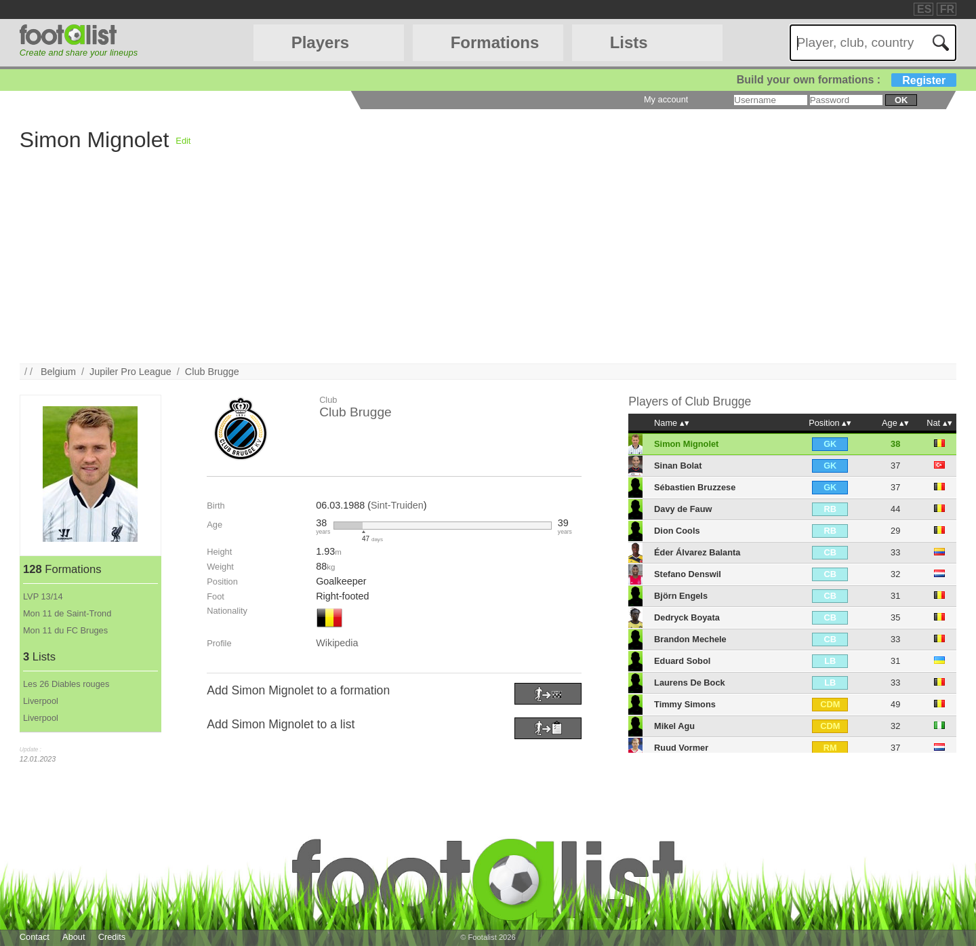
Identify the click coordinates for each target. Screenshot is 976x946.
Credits (112, 937)
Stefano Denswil (687, 574)
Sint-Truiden (397, 505)
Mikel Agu (674, 726)
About (73, 937)
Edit (183, 141)
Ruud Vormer (681, 748)
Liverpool (40, 701)
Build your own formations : (846, 79)
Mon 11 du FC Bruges (65, 630)
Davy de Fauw (683, 509)
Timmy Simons (685, 704)
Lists (629, 42)
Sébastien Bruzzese (694, 487)
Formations (495, 42)
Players (320, 42)
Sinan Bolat (678, 465)
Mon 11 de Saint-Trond (67, 613)
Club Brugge (212, 371)
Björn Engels (681, 596)
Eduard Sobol (682, 661)
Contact (34, 937)
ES (924, 9)
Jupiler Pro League (130, 371)
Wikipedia (337, 642)
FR (947, 9)
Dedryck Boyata (687, 617)
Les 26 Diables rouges (66, 684)
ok (901, 100)
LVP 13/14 (43, 596)
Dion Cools (677, 531)
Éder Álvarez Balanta (697, 552)
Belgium (58, 371)
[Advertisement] (426, 268)
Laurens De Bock (689, 682)
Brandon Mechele (690, 639)
